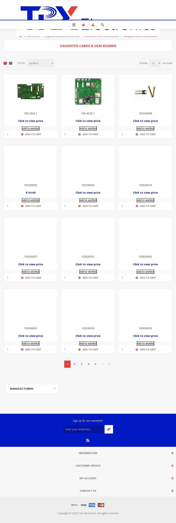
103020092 (145, 256)
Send (109, 429)
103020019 (145, 185)
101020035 (30, 185)
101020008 (145, 113)
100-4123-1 (88, 113)
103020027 (30, 256)
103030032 (88, 328)
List (10, 63)
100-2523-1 (30, 113)
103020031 (88, 256)
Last (109, 364)
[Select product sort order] (40, 63)
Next (102, 364)
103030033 (145, 328)
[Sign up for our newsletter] (83, 429)
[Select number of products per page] (155, 63)
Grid (5, 63)
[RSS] (88, 440)
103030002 (30, 328)
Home (20, 36)
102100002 (88, 185)
